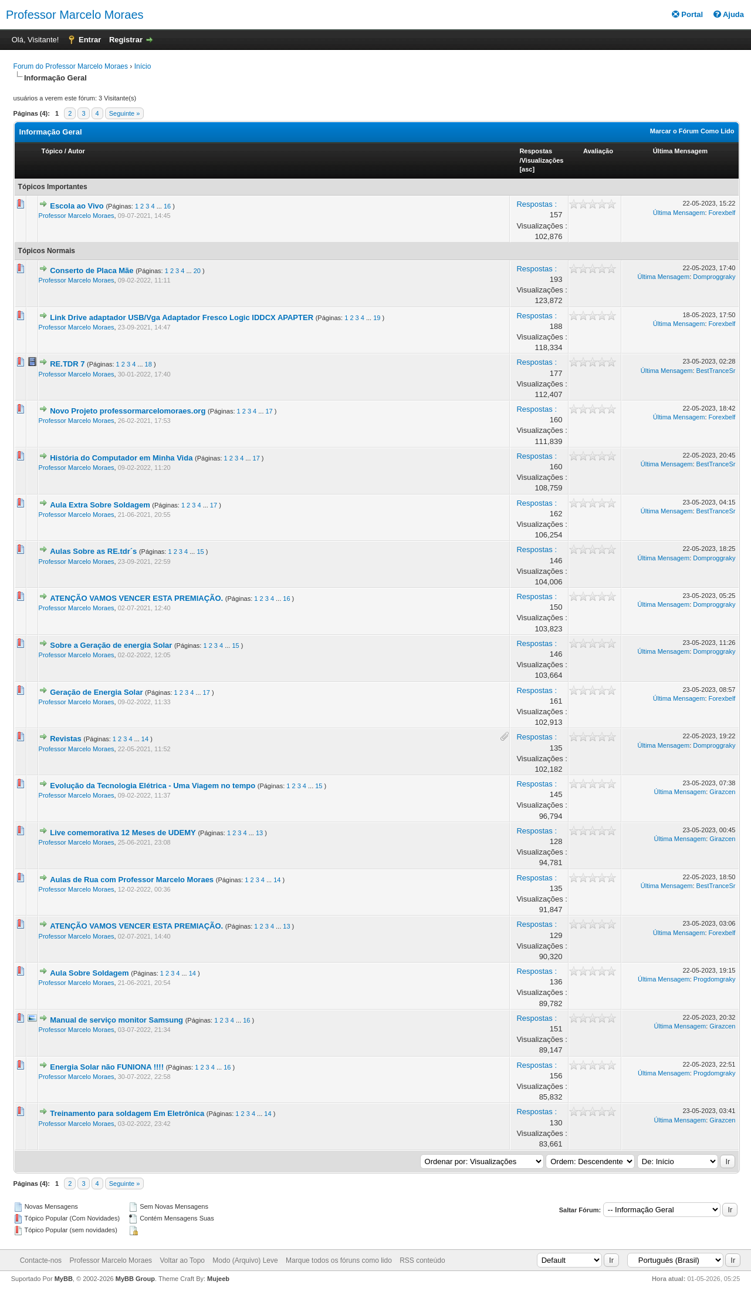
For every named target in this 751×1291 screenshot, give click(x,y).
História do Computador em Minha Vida (121, 457)
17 (269, 411)
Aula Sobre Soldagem (89, 973)
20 (197, 270)
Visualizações (542, 160)
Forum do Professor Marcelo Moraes (70, 66)
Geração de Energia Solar (96, 692)
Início (142, 66)
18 (148, 364)
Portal (687, 14)
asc (527, 169)
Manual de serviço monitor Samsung (116, 1020)
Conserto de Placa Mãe (91, 270)
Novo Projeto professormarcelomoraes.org (127, 410)
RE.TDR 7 (67, 363)
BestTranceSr (716, 370)
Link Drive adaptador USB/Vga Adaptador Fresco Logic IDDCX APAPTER (181, 317)
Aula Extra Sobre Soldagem (100, 504)
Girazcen (722, 791)
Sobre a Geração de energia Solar (111, 645)
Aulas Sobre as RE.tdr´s (93, 551)
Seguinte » (124, 113)
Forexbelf (722, 212)
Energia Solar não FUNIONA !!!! (107, 1067)
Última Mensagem (680, 150)
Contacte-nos (41, 1260)
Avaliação (598, 150)
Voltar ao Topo (182, 1260)
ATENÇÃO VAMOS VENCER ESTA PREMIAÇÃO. (136, 598)
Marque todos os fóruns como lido (339, 1260)
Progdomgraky (715, 979)
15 (200, 551)
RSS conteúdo (422, 1260)
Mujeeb (218, 1278)
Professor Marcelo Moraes (75, 14)
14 (144, 738)
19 (376, 317)
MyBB (64, 1278)
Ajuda (728, 14)
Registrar (126, 39)
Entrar (90, 39)
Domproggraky (714, 276)
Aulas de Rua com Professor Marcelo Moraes (132, 879)
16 (167, 206)
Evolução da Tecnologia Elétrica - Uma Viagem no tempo (152, 785)
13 (259, 832)
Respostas (535, 150)
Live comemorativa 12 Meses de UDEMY (123, 832)
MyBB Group (135, 1278)
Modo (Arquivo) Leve (245, 1260)
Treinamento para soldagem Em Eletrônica (127, 1113)
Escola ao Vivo (77, 205)
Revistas (65, 738)
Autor (75, 150)
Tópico (52, 150)
